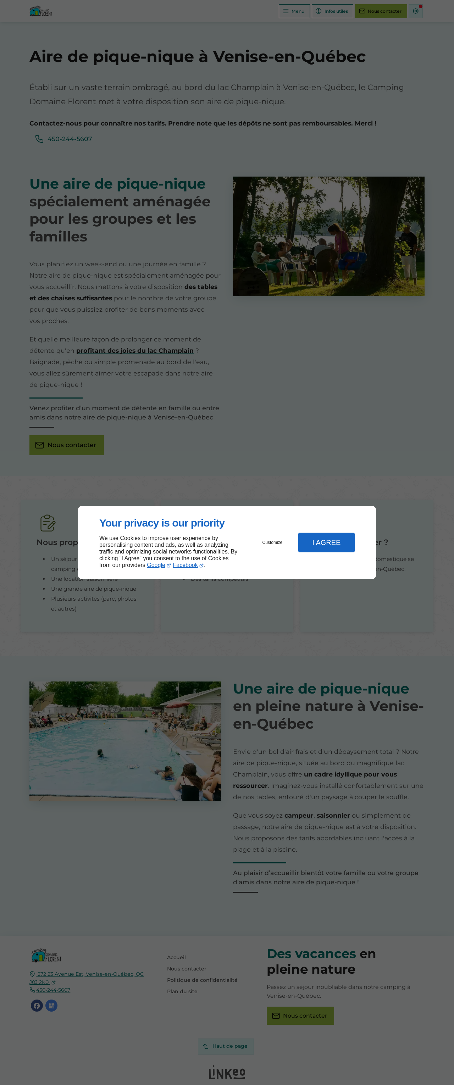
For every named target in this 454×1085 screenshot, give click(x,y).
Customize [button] (272, 542)
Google (156, 565)
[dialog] (227, 542)
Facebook (185, 565)
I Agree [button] (326, 542)
